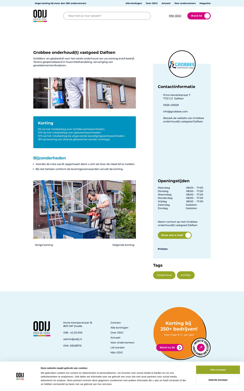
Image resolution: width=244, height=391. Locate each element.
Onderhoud (164, 275)
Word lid (200, 16)
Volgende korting (123, 244)
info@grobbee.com (175, 111)
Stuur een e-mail (176, 235)
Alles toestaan (218, 360)
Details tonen (168, 385)
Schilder (186, 275)
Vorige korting (44, 244)
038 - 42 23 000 (72, 332)
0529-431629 (171, 105)
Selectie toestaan (218, 370)
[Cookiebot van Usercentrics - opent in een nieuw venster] (20, 385)
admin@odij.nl (72, 339)
